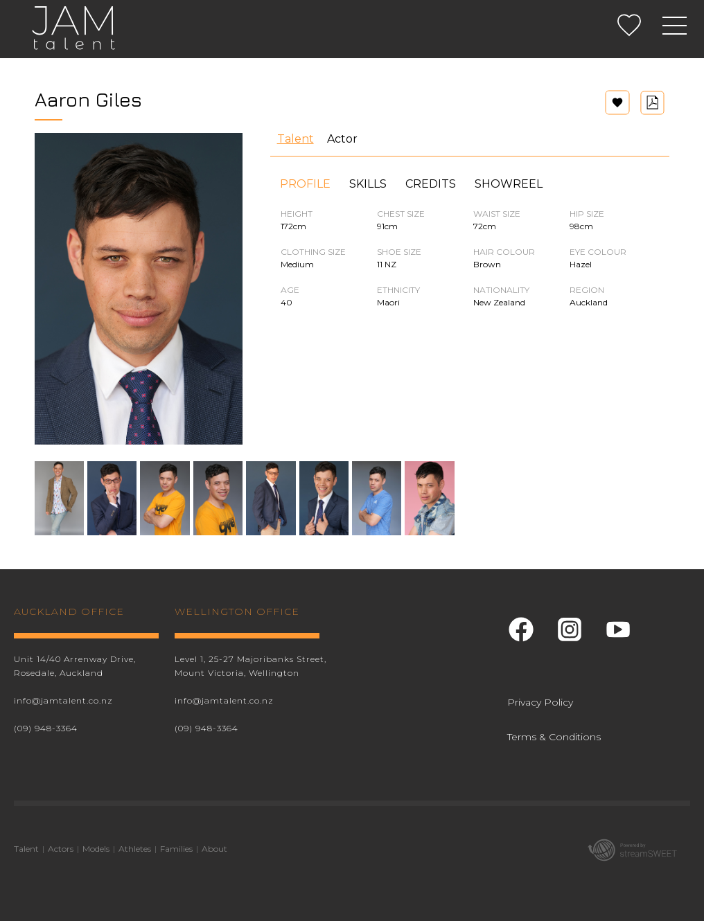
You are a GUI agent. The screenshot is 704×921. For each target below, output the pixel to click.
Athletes (134, 848)
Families (176, 848)
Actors (60, 848)
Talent (295, 138)
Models (95, 848)
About (214, 848)
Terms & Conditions (554, 737)
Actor (342, 138)
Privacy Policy (540, 702)
